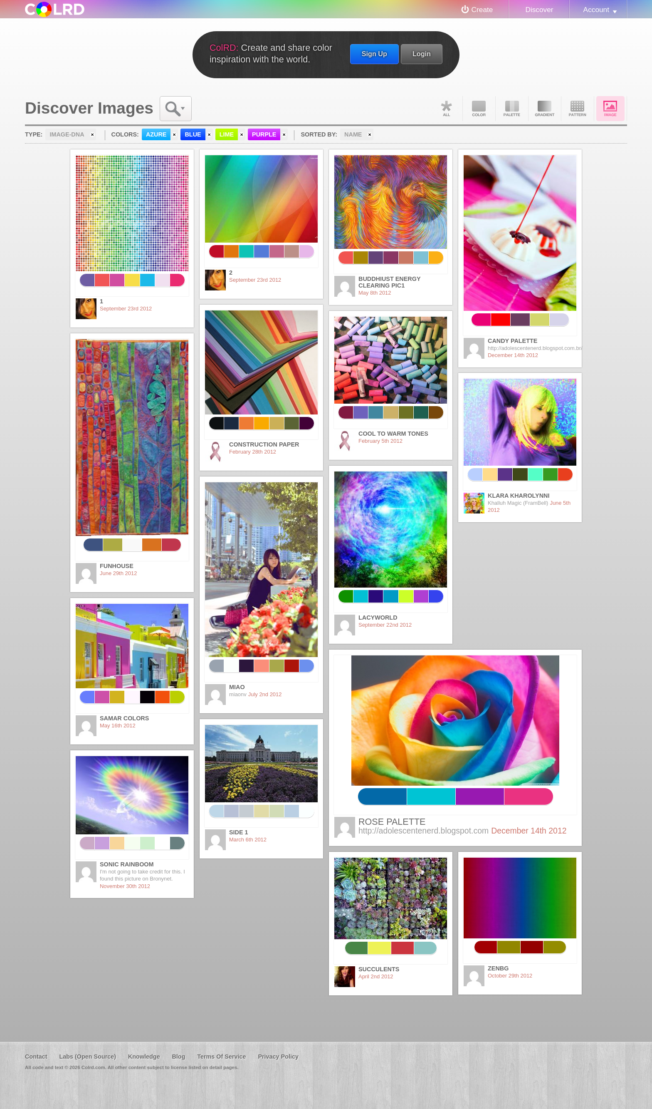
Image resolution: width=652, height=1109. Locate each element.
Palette (512, 108)
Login (421, 53)
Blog (178, 1056)
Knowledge (144, 1056)
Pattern (577, 108)
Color (479, 108)
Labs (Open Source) (87, 1056)
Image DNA (610, 108)
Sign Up (374, 53)
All (446, 108)
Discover (539, 9)
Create (482, 9)
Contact (36, 1056)
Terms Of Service (221, 1056)
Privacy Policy (278, 1056)
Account (596, 9)
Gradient (545, 108)
